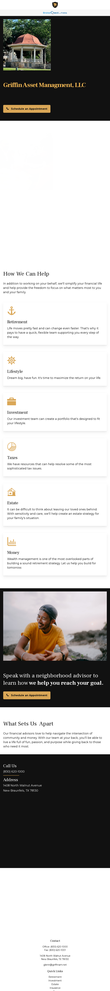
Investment (55, 980)
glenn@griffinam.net (55, 964)
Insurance (55, 988)
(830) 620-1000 (59, 946)
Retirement (55, 976)
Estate (55, 984)
